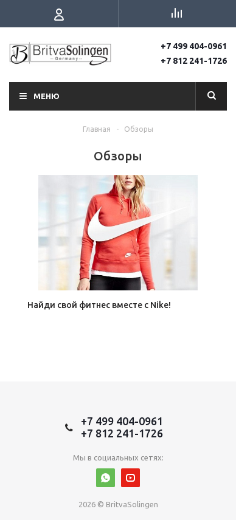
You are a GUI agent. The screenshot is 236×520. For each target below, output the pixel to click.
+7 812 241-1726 (194, 60)
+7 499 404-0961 (194, 46)
